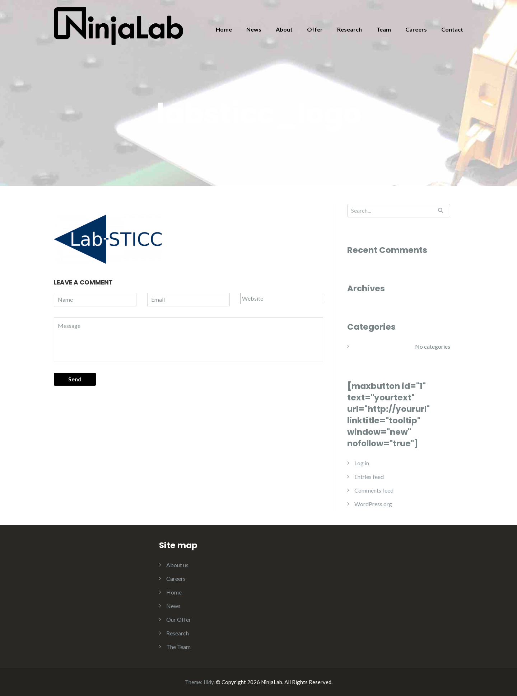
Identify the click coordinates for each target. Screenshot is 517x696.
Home (224, 29)
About (284, 29)
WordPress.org (373, 503)
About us (177, 564)
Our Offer (178, 619)
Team (383, 29)
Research (349, 29)
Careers (416, 29)
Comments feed (373, 490)
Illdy (209, 682)
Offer (315, 29)
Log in (361, 463)
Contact (452, 29)
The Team (178, 646)
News (253, 29)
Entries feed (369, 476)
